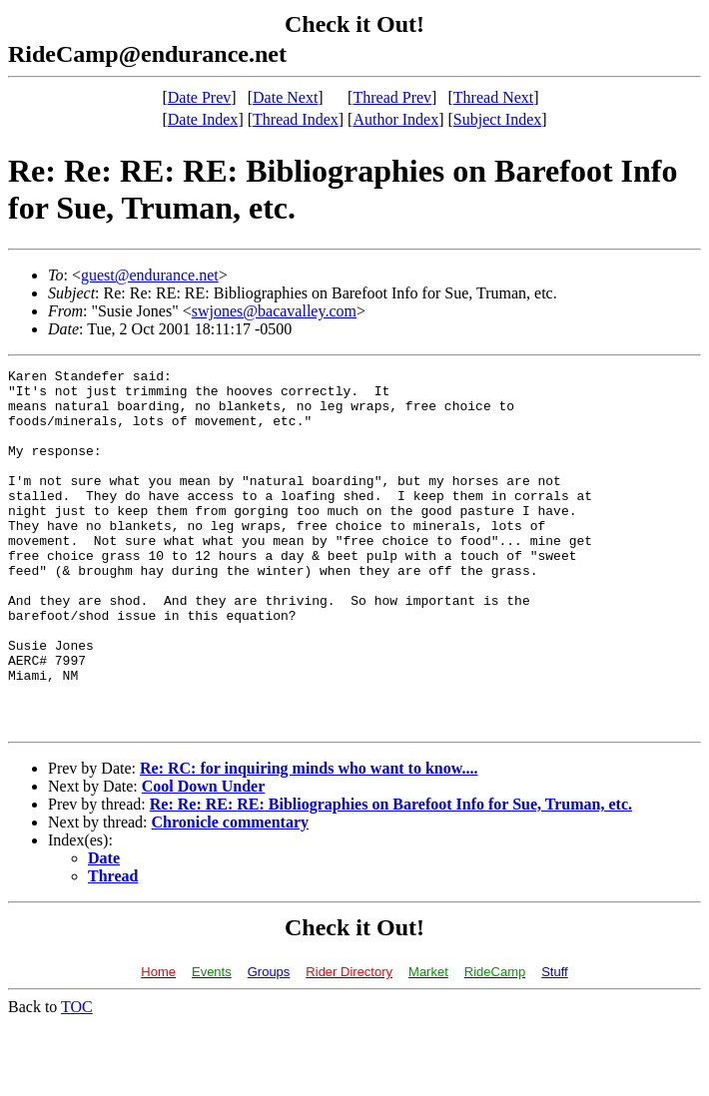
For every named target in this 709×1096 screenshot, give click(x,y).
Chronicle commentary (230, 893)
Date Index (203, 119)
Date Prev (200, 97)
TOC (77, 1078)
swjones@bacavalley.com (274, 310)
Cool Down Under (204, 857)
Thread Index (296, 119)
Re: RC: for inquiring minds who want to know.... (308, 839)
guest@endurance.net (150, 275)
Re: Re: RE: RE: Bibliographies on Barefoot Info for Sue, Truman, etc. (391, 875)
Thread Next (493, 97)
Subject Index (497, 119)
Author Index (395, 119)
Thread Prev (392, 97)
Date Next (285, 97)
